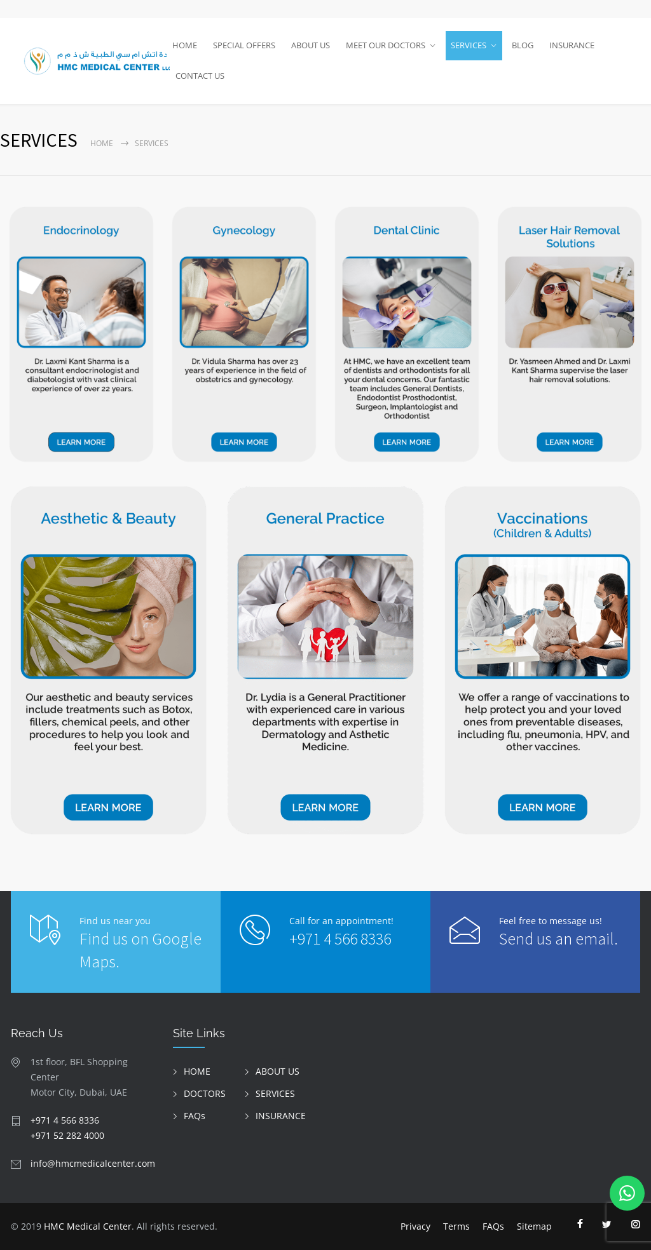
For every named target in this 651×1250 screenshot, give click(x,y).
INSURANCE (571, 45)
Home (101, 143)
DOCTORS (205, 1093)
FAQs (194, 1116)
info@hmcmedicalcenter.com (93, 1163)
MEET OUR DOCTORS (385, 45)
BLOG (522, 45)
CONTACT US (199, 75)
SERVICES (468, 45)
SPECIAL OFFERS (244, 45)
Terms (456, 1226)
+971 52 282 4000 (67, 1135)
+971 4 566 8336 (340, 938)
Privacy (415, 1226)
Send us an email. (558, 938)
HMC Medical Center (88, 1226)
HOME (184, 45)
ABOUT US (310, 45)
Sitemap (534, 1226)
